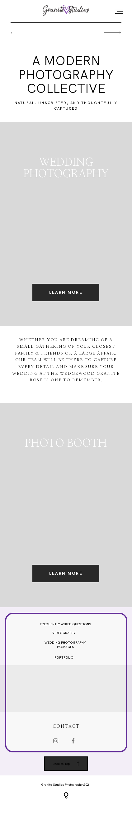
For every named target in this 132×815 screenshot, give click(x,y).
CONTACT (66, 730)
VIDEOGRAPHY (64, 636)
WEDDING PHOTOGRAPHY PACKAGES (65, 648)
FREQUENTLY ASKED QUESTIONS (65, 628)
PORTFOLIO (63, 661)
